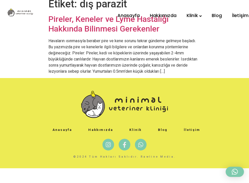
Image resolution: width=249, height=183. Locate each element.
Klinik (194, 15)
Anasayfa (128, 15)
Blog (217, 15)
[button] (235, 172)
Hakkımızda (163, 15)
